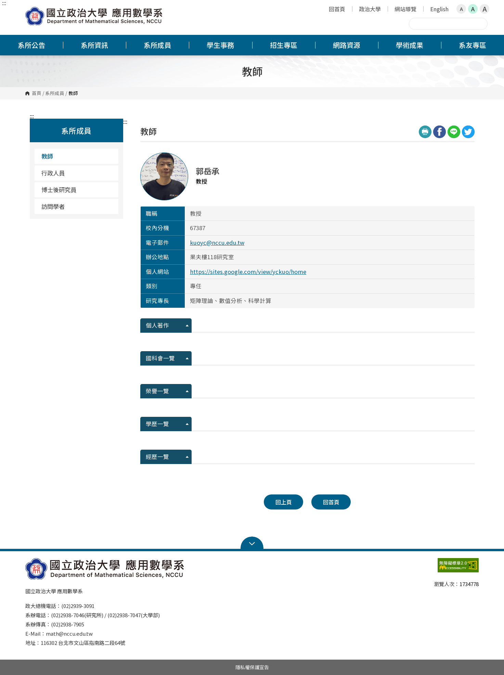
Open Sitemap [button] (252, 543)
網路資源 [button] (346, 45)
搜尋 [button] (481, 23)
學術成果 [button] (409, 45)
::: (4, 2)
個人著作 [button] (157, 325)
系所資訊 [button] (94, 45)
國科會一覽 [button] (160, 358)
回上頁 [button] (283, 502)
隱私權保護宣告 (252, 667)
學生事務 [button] (220, 45)
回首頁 (337, 9)
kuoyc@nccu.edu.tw (217, 242)
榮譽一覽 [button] (157, 391)
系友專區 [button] (472, 45)
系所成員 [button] (157, 45)
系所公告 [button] (31, 45)
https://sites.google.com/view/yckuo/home (248, 271)
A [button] (461, 8)
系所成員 (54, 93)
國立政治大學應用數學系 (32, 12)
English (439, 9)
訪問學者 (53, 206)
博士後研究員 (58, 189)
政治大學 (370, 9)
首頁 (36, 93)
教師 (47, 156)
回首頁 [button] (331, 502)
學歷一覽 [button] (157, 424)
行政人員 (53, 173)
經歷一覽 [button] (157, 456)
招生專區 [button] (283, 45)
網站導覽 (405, 9)
